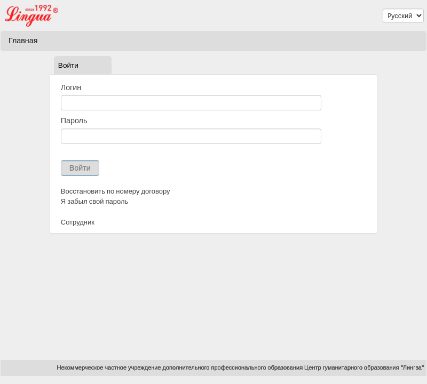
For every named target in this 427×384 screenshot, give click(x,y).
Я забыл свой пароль (95, 201)
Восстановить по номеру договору (115, 191)
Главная (23, 40)
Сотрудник (77, 222)
